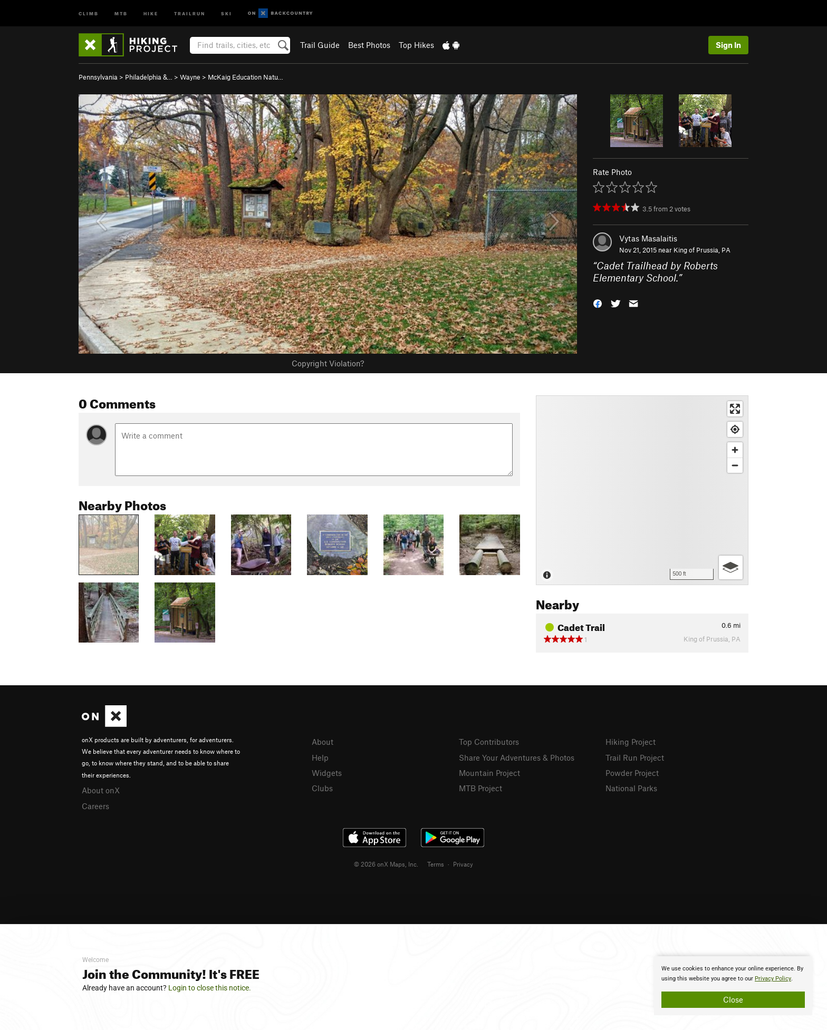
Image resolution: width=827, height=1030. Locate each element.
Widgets (327, 773)
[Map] (642, 490)
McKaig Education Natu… (245, 77)
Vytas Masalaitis (648, 238)
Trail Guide (320, 45)
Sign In (728, 45)
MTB (121, 12)
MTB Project (480, 788)
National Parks (631, 788)
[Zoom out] (735, 465)
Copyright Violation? (328, 363)
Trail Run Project (634, 757)
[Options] (731, 567)
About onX (101, 790)
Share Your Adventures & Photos (516, 757)
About (322, 741)
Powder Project (632, 773)
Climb (89, 12)
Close (733, 999)
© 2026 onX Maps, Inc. (386, 864)
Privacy (463, 864)
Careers (95, 806)
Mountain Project (489, 773)
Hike (150, 12)
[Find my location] (735, 429)
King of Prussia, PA (702, 250)
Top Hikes (416, 45)
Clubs (322, 788)
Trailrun (189, 12)
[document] (733, 986)
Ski (226, 12)
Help (320, 757)
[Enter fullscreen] (735, 408)
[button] (597, 302)
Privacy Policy (773, 978)
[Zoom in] (735, 450)
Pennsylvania (98, 77)
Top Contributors (489, 741)
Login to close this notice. (209, 988)
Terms (435, 864)
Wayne (190, 77)
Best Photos (369, 45)
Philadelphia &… (148, 77)
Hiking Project (630, 741)
